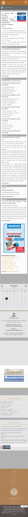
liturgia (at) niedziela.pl (12, 271)
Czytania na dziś (8, 7)
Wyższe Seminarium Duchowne (12, 2)
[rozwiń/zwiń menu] (26, 2)
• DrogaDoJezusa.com (7, 261)
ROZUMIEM (24, 506)
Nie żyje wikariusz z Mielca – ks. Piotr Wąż (11, 445)
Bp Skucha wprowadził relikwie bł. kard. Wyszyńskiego (14, 458)
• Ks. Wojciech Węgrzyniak (8, 263)
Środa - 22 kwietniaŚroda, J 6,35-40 (6, 421)
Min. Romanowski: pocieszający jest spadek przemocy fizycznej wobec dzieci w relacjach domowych (14, 448)
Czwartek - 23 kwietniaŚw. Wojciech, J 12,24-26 (7, 418)
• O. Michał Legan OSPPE (8, 265)
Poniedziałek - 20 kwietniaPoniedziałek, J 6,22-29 (8, 429)
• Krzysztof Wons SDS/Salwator (10, 257)
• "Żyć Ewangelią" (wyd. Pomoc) (9, 267)
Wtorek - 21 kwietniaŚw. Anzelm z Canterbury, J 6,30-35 (9, 425)
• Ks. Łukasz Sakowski (7, 259)
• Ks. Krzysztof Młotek (7, 268)
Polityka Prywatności (14, 512)
